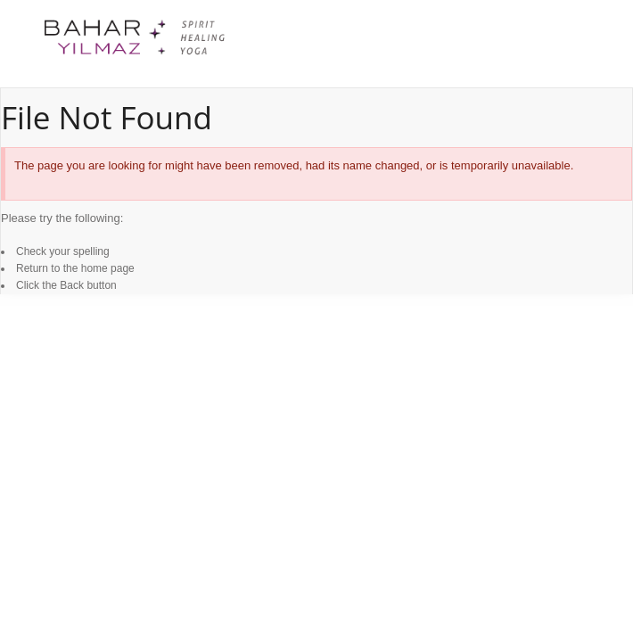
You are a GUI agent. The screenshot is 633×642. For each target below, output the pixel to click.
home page (108, 268)
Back (72, 285)
